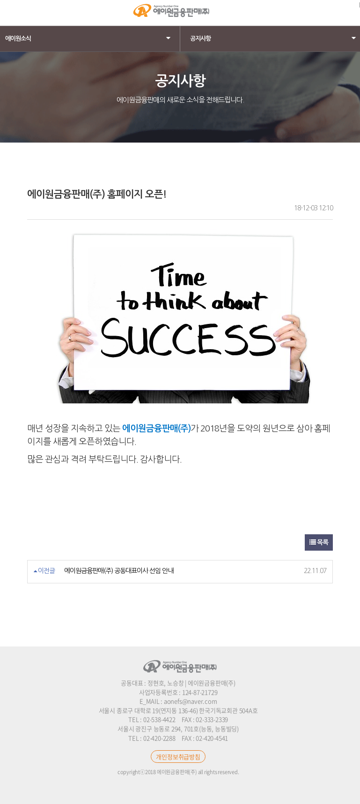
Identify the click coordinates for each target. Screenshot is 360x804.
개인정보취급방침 (178, 756)
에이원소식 (90, 39)
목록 (318, 542)
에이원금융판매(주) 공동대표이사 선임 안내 (118, 570)
